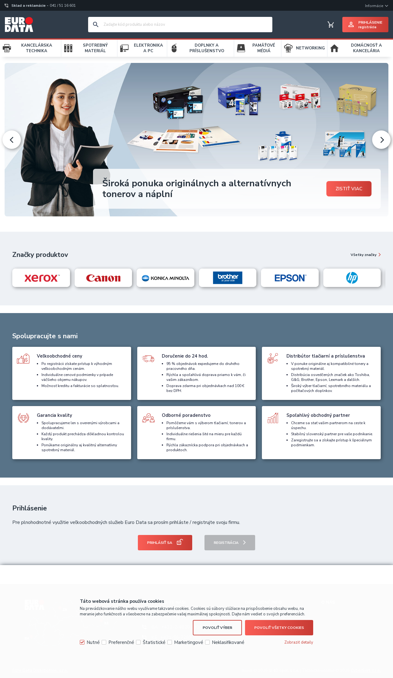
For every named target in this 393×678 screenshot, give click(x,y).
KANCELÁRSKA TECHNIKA (36, 48)
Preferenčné (121, 642)
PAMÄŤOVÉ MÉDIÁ (263, 48)
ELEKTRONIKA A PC (148, 48)
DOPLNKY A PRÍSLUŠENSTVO (206, 48)
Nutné (93, 642)
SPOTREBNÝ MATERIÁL (95, 48)
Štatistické (154, 642)
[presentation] (11, 139)
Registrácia (226, 542)
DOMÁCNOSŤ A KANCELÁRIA (366, 48)
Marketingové (188, 642)
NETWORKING (310, 48)
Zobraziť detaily (298, 642)
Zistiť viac (349, 189)
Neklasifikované (228, 642)
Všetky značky (363, 254)
